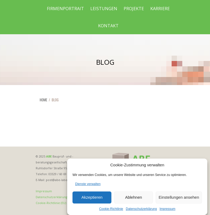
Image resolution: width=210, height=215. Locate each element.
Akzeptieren (91, 198)
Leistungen (103, 8)
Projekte (134, 8)
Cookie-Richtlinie (111, 210)
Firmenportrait (65, 8)
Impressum (167, 210)
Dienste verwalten (87, 185)
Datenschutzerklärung (141, 210)
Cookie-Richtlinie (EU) (51, 203)
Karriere (160, 8)
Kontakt (108, 26)
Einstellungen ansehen (179, 198)
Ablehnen (133, 198)
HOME (43, 99)
